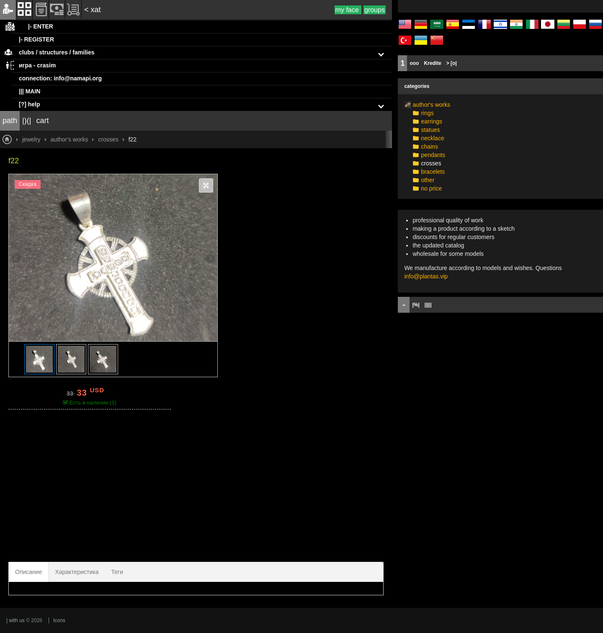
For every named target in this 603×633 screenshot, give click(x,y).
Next (210, 258)
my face (348, 9)
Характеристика (76, 572)
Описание (28, 572)
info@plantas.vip (426, 276)
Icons (59, 620)
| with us (15, 620)
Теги (117, 572)
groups (374, 9)
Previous (16, 258)
